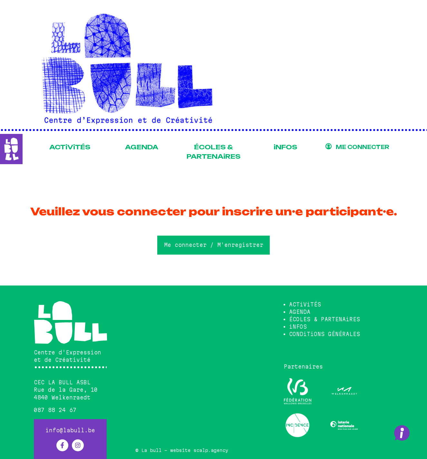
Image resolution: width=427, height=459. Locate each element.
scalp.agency (210, 450)
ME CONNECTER (362, 147)
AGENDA (141, 147)
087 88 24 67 (55, 410)
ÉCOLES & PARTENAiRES (213, 151)
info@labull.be (70, 430)
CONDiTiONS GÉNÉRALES (324, 334)
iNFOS (285, 147)
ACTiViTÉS (69, 147)
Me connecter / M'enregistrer (213, 245)
